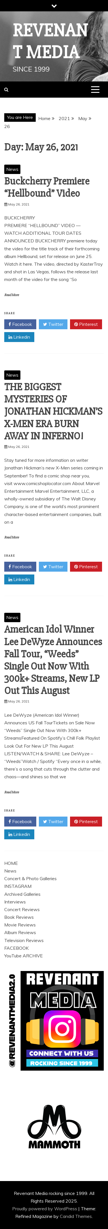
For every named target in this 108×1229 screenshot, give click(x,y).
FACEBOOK (16, 948)
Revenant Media (50, 42)
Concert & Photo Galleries (30, 878)
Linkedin (19, 337)
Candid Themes (76, 1216)
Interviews (15, 902)
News (12, 169)
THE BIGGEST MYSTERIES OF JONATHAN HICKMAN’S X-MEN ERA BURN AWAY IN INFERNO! (53, 411)
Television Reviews (24, 940)
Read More (11, 295)
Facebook (20, 324)
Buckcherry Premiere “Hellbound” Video (46, 187)
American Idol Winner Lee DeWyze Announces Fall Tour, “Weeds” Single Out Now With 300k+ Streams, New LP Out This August (53, 660)
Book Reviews (19, 917)
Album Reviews (20, 932)
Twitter (53, 324)
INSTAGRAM (17, 886)
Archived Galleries (22, 894)
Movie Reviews (20, 925)
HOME (11, 863)
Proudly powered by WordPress (45, 1208)
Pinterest (86, 324)
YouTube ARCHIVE (23, 956)
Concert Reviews (22, 909)
